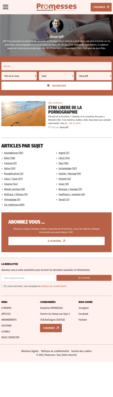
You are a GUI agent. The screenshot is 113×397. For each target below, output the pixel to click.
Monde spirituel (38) (14, 189)
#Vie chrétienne (55, 102)
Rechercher (56, 85)
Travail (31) (64, 199)
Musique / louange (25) (70, 189)
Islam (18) (63, 184)
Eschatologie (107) (68, 168)
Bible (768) (9, 158)
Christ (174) (64, 158)
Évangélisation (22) (13, 173)
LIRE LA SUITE (75, 123)
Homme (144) (11, 184)
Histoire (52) (65, 178)
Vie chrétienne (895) (14, 204)
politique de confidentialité (53, 286)
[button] (5, 7)
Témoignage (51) (12, 199)
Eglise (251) (9, 168)
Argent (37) (64, 152)
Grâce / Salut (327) (13, 178)
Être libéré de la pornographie (65, 110)
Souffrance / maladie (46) (72, 194)
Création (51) (10, 163)
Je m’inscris (84, 278)
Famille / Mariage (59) (70, 173)
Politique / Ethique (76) (16, 194)
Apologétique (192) (13, 152)
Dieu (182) (63, 163)
